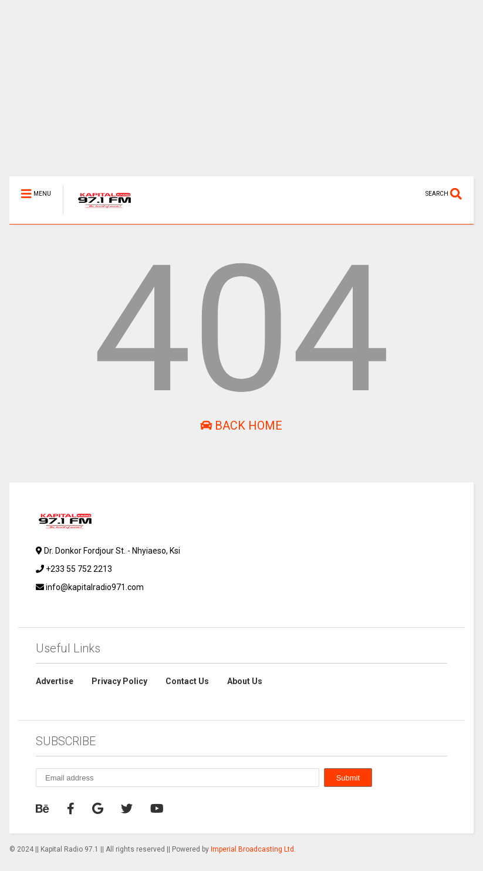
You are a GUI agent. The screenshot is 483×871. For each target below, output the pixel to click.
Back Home (241, 425)
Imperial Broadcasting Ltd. (253, 849)
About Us (244, 681)
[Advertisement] (241, 94)
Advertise (54, 681)
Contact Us (187, 681)
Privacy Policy (119, 681)
